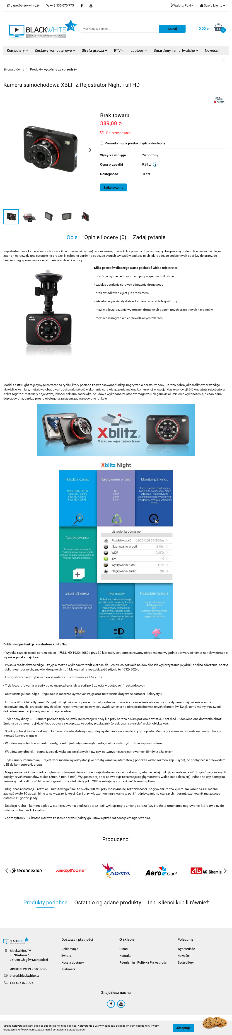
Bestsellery (185, 962)
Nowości (212, 50)
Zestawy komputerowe (55, 50)
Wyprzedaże (186, 949)
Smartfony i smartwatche (176, 50)
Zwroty (66, 955)
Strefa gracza (94, 50)
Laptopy (138, 50)
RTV (119, 50)
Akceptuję (183, 1028)
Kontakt (125, 955)
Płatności (68, 969)
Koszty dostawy (72, 962)
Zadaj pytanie (113, 187)
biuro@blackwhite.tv (24, 975)
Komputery (17, 50)
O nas (123, 949)
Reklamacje (69, 949)
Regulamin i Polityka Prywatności (143, 962)
